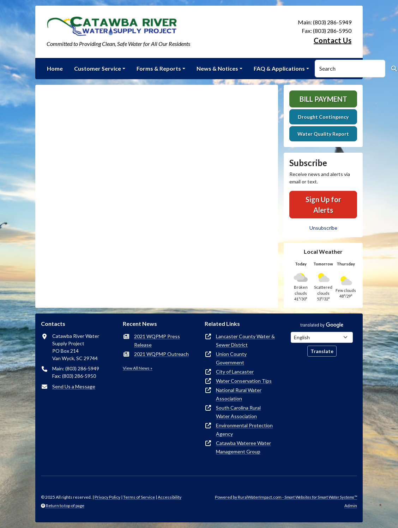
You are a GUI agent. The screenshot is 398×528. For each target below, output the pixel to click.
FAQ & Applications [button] (279, 68)
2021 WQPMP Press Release (157, 340)
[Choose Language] (322, 337)
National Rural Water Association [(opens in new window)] (238, 394)
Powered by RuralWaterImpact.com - (286, 497)
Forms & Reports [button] (159, 68)
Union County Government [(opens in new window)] (231, 358)
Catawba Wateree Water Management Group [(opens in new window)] (243, 447)
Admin (350, 505)
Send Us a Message (73, 386)
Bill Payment (323, 99)
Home (55, 68)
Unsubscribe (323, 228)
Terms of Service (139, 497)
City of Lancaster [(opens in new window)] (235, 372)
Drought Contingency (323, 117)
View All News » (137, 368)
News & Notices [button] (217, 68)
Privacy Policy (107, 497)
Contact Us (332, 40)
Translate (321, 351)
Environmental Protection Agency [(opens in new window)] (244, 429)
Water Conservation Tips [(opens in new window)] (244, 381)
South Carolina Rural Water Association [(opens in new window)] (238, 412)
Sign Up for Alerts (323, 204)
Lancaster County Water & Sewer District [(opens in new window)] (245, 340)
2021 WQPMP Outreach (161, 354)
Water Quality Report (323, 134)
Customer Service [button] (97, 68)
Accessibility (169, 497)
